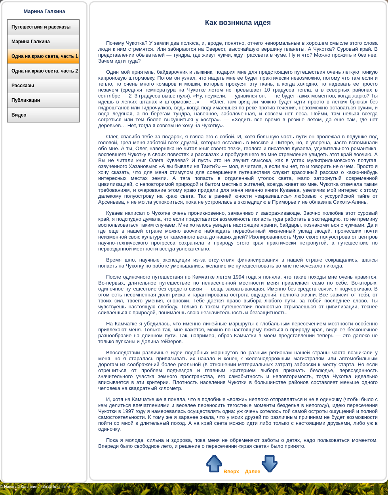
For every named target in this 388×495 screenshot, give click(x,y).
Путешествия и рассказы (40, 27)
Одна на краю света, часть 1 (44, 56)
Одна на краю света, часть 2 (44, 71)
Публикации (25, 100)
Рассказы (22, 85)
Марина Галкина (30, 41)
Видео (19, 115)
